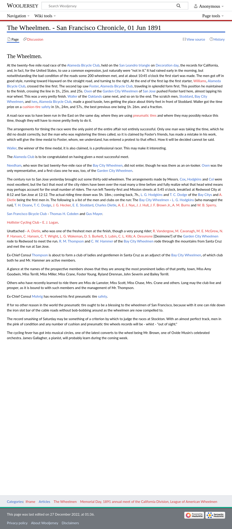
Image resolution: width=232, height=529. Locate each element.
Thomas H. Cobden (64, 214)
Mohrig (37, 296)
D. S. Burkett (93, 236)
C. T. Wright (49, 236)
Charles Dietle (105, 205)
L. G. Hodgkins (152, 195)
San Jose (149, 91)
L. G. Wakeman (71, 236)
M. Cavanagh (185, 231)
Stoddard (186, 96)
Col (211, 179)
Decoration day (167, 65)
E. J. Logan (50, 222)
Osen (88, 91)
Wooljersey (22, 5)
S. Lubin (111, 236)
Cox (183, 179)
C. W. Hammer (102, 241)
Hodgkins (194, 179)
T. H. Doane (23, 205)
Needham (14, 165)
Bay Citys (205, 195)
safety (46, 107)
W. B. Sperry (206, 205)
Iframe (30, 501)
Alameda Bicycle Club (83, 65)
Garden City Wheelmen (120, 91)
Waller (72, 96)
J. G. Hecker (62, 205)
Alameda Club (23, 157)
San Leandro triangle (134, 65)
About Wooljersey (44, 523)
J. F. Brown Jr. (160, 205)
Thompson (40, 255)
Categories (15, 501)
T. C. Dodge (178, 195)
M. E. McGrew (207, 231)
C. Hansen (31, 236)
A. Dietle (33, 231)
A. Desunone (143, 236)
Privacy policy (17, 523)
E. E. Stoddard (83, 205)
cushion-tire (31, 107)
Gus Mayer (94, 214)
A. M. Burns (181, 205)
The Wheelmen (65, 501)
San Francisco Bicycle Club (27, 214)
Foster (94, 86)
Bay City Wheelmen (108, 165)
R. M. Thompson (71, 241)
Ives (34, 101)
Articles (44, 501)
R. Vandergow (163, 231)
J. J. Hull (142, 205)
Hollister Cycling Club (23, 222)
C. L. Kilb (125, 236)
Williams (199, 81)
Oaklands (95, 96)
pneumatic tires (145, 115)
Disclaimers (70, 523)
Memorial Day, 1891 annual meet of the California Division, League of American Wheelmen (148, 501)
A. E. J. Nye (126, 205)
